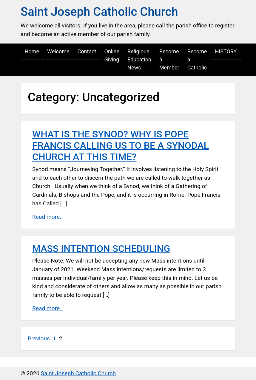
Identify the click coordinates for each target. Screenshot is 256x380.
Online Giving (112, 55)
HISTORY (226, 51)
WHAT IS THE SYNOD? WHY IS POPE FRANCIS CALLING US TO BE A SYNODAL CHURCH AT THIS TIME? (120, 145)
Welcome (58, 51)
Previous (39, 338)
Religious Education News (139, 59)
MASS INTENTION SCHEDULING (101, 248)
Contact (87, 51)
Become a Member (169, 59)
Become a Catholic (197, 59)
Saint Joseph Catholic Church (99, 12)
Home (32, 51)
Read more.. (47, 216)
